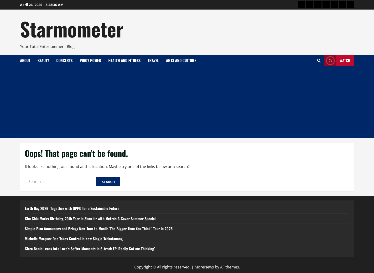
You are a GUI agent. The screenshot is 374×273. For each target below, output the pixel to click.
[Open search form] (319, 60)
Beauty (43, 60)
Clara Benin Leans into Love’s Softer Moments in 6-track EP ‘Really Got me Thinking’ (90, 249)
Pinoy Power (90, 60)
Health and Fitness (124, 60)
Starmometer (72, 28)
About (25, 60)
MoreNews (204, 267)
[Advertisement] (187, 102)
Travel (153, 60)
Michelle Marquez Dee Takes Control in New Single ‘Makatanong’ (74, 239)
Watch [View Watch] (337, 60)
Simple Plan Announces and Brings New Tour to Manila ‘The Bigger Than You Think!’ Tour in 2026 (99, 228)
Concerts (64, 60)
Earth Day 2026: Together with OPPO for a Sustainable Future (72, 208)
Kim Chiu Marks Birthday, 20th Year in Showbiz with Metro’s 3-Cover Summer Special (90, 218)
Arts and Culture (181, 60)
